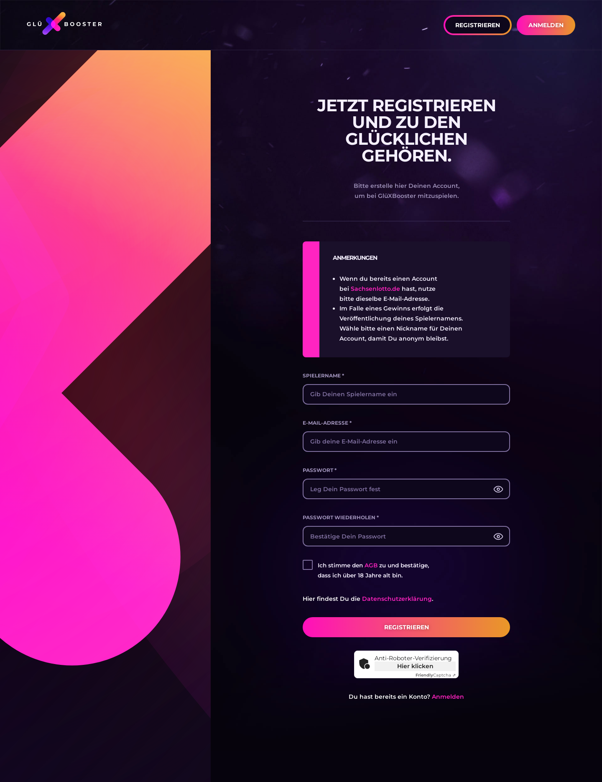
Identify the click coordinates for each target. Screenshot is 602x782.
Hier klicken (415, 666)
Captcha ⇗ (436, 675)
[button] (478, 25)
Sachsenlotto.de (375, 288)
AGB (371, 565)
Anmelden (448, 696)
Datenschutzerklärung (397, 599)
